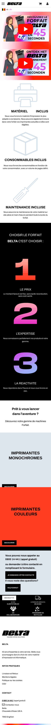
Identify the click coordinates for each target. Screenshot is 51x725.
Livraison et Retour (10, 674)
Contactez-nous (10, 705)
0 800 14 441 (7, 701)
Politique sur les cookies (12, 680)
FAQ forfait (12, 588)
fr (11, 9)
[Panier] (40, 4)
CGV (4, 684)
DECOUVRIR (9, 487)
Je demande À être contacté (20, 575)
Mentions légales (9, 677)
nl (7, 9)
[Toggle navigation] (3, 4)
